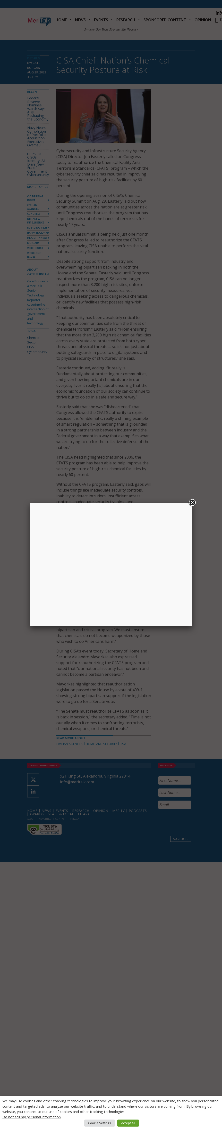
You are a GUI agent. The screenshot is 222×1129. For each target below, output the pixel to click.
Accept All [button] (128, 1123)
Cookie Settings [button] (99, 1123)
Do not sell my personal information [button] (31, 1116)
